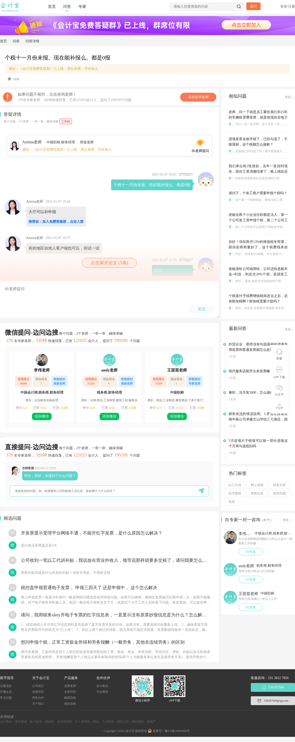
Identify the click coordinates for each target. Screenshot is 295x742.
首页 (52, 6)
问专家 (251, 552)
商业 (96, 721)
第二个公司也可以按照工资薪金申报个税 (258, 227)
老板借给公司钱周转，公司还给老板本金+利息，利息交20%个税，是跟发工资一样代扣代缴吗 (258, 274)
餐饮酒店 (138, 721)
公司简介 (38, 686)
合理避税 (234, 493)
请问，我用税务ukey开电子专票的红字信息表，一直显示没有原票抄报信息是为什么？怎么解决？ (115, 614)
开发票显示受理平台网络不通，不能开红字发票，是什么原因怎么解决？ (91, 533)
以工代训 (234, 485)
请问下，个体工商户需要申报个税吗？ (258, 193)
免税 (231, 502)
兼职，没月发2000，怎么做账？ (253, 392)
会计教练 (102, 686)
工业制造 (108, 721)
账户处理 (36, 721)
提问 (253, 6)
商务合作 (38, 697)
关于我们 (38, 703)
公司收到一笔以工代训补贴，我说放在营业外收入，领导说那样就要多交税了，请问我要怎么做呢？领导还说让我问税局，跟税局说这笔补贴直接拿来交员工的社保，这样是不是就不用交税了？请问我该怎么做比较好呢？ (115, 560)
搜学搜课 (21, 721)
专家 (82, 6)
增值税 (49, 721)
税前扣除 (279, 493)
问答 (67, 6)
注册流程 (6, 686)
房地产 (151, 721)
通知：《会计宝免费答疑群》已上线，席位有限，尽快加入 (53, 69)
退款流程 (70, 703)
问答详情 (32, 41)
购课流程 (70, 697)
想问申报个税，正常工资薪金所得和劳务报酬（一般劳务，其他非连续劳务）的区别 (103, 642)
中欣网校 (102, 692)
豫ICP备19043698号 (177, 731)
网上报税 (257, 485)
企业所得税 (64, 721)
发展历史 (38, 692)
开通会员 (6, 692)
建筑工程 (123, 721)
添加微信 (42, 416)
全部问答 (70, 692)
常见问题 (6, 697)
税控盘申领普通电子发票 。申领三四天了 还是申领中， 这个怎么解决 (89, 587)
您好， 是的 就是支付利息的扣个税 (255, 281)
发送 (202, 309)
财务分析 (279, 485)
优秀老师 (70, 686)
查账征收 (257, 493)
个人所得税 (82, 721)
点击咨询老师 (198, 97)
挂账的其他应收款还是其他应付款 (254, 178)
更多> (289, 97)
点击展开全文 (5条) (109, 262)
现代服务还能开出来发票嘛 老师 (253, 371)
